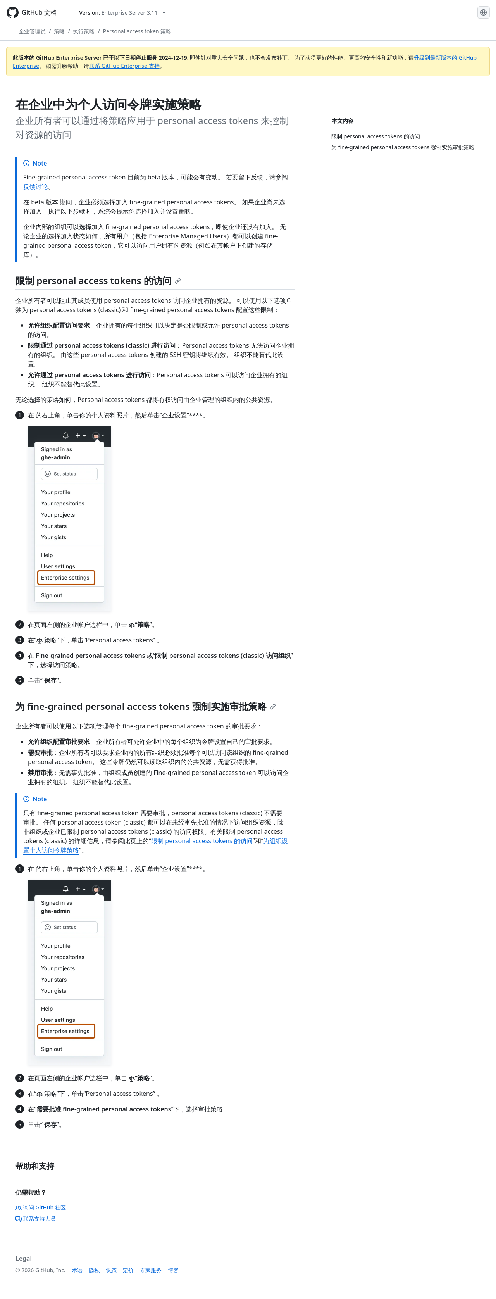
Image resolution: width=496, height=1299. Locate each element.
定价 (128, 1270)
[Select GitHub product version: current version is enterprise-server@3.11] (122, 13)
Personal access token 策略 (137, 31)
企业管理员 (32, 31)
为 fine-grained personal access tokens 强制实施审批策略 (146, 706)
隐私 (94, 1270)
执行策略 (84, 31)
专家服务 (151, 1270)
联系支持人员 (36, 1218)
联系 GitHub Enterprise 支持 (124, 65)
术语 (77, 1270)
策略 (59, 31)
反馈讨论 (35, 186)
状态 (111, 1270)
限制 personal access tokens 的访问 (98, 280)
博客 (173, 1270)
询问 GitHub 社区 (41, 1207)
